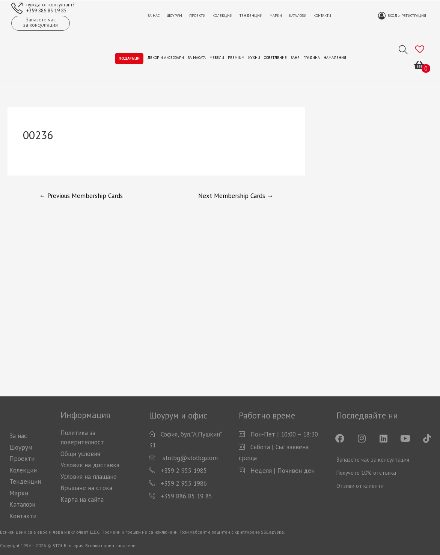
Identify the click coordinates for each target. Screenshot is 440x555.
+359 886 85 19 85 (46, 10)
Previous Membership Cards (81, 196)
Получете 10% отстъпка (366, 473)
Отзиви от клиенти (360, 486)
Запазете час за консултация (372, 459)
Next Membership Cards (235, 196)
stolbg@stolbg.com (189, 458)
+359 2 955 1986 (184, 483)
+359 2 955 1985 (184, 470)
